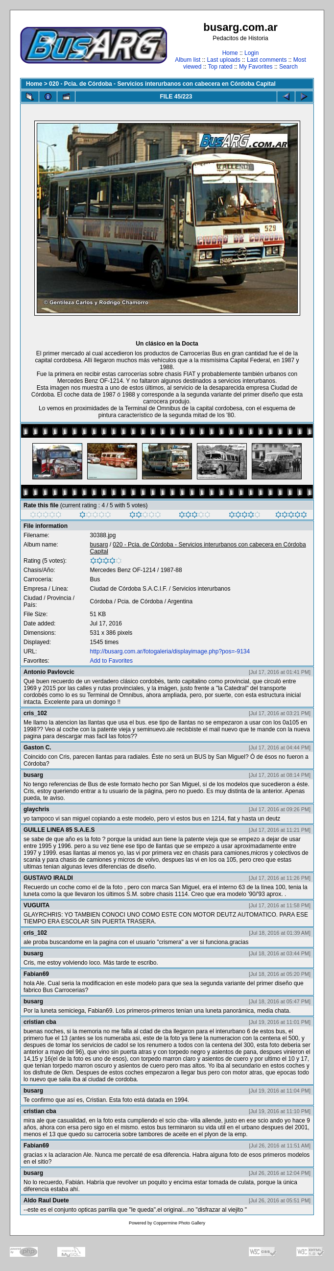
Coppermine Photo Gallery (179, 1223)
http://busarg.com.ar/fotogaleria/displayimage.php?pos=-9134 (170, 651)
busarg (99, 544)
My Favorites (256, 66)
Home (230, 53)
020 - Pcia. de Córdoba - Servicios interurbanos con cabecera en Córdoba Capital (162, 83)
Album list (187, 59)
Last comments (266, 59)
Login (251, 53)
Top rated (220, 66)
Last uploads (223, 59)
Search (288, 66)
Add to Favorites (111, 660)
